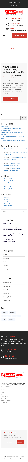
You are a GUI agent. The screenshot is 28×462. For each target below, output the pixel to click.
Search (3, 115)
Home (13, 48)
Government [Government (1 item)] (6, 316)
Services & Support (6, 400)
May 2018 (6, 183)
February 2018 (8, 187)
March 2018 (7, 185)
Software (3, 398)
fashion (13, 80)
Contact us (4, 402)
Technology (7, 203)
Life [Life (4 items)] (4, 319)
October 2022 (8, 179)
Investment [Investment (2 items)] (16, 316)
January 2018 (8, 189)
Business (6, 197)
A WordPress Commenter (11, 149)
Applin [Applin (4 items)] (4, 312)
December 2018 (8, 181)
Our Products (4, 396)
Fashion (6, 201)
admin (8, 76)
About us (3, 394)
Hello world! (4, 126)
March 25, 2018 (16, 76)
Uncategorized (8, 205)
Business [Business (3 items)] (12, 312)
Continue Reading (10, 99)
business (16, 78)
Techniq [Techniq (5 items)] (11, 319)
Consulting (7, 199)
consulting (6, 80)
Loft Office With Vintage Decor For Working (13, 140)
